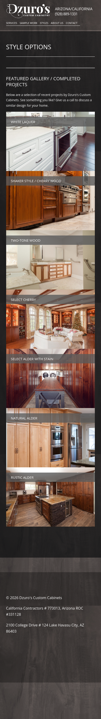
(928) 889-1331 (66, 13)
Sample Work (28, 23)
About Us (57, 23)
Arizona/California (73, 8)
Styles (44, 23)
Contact (72, 23)
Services (11, 23)
